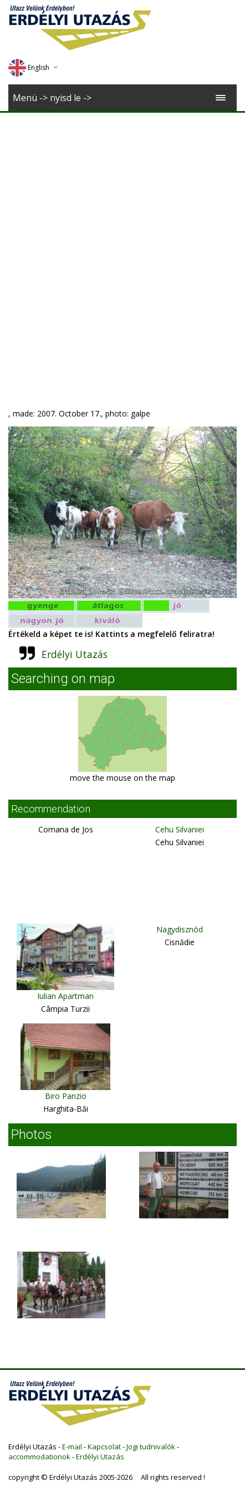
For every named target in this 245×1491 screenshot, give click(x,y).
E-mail (72, 1447)
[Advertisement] (121, 239)
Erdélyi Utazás (75, 654)
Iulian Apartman (65, 996)
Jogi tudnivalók (150, 1447)
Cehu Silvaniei (179, 829)
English (28, 67)
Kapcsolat (104, 1447)
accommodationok (39, 1457)
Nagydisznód (179, 929)
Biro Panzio (65, 1096)
